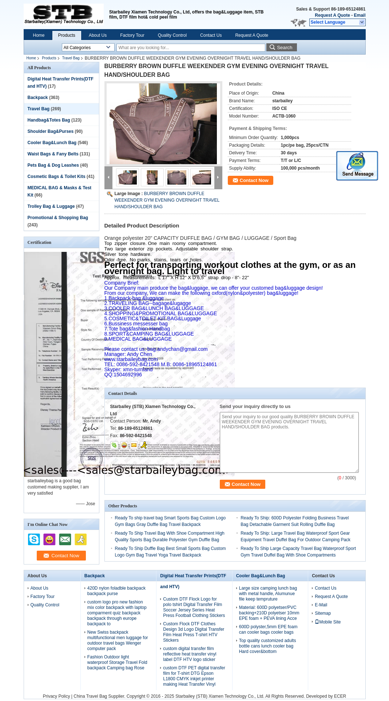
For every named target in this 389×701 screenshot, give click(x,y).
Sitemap (323, 613)
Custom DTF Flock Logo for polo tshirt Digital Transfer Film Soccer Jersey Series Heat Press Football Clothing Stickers (194, 607)
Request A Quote (332, 15)
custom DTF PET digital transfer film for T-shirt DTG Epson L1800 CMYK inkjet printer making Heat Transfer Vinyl (194, 676)
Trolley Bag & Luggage (51, 206)
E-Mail (321, 604)
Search (284, 47)
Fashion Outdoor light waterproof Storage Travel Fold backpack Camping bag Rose (117, 662)
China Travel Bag (90, 696)
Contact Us (211, 35)
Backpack (38, 97)
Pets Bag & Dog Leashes (53, 165)
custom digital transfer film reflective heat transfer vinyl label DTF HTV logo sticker (189, 654)
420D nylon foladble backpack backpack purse (116, 591)
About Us (98, 35)
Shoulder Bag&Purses (51, 131)
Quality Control (172, 35)
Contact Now (254, 180)
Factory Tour (132, 35)
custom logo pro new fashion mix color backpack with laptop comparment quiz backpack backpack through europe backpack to (117, 612)
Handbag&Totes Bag (49, 120)
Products (66, 35)
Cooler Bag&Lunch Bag (52, 142)
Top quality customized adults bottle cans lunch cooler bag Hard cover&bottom (267, 646)
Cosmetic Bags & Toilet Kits (57, 176)
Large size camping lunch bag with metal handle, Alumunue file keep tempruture (268, 594)
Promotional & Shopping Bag (58, 217)
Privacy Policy (56, 696)
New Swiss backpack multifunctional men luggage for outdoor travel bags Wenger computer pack (117, 640)
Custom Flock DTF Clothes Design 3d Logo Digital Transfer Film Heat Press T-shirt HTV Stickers (193, 632)
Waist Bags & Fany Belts (53, 154)
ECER (340, 696)
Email (359, 15)
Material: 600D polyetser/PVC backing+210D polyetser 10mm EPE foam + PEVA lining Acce (269, 613)
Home (39, 35)
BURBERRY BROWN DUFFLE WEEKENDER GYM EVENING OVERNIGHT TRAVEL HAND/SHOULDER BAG (167, 200)
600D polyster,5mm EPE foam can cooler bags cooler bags (268, 629)
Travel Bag (71, 58)
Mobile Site (328, 622)
